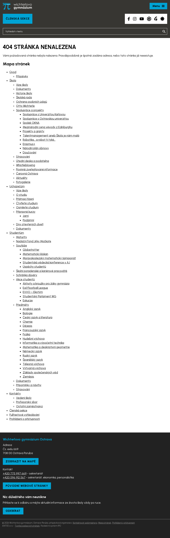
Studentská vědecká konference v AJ (46, 262)
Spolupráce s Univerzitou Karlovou (44, 114)
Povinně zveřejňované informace (37, 169)
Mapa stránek (104, 523)
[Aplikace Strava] (162, 19)
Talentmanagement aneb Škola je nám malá (51, 135)
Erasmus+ (29, 144)
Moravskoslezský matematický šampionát (49, 258)
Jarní (26, 215)
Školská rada (24, 97)
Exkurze (28, 300)
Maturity (21, 237)
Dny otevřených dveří (29, 224)
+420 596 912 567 (14, 477)
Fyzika (26, 334)
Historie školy (24, 93)
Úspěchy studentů (34, 266)
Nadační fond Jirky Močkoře (33, 241)
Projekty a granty (33, 131)
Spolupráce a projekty (30, 110)
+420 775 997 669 (15, 473)
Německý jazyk (32, 351)
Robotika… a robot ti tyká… (39, 139)
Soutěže (21, 245)
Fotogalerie (23, 182)
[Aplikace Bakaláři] (149, 19)
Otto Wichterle (25, 106)
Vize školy (22, 84)
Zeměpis (28, 376)
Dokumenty (23, 89)
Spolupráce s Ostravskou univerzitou (46, 118)
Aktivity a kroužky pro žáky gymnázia (46, 283)
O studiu (21, 194)
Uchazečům (17, 186)
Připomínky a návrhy (28, 385)
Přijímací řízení (25, 199)
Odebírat (13, 510)
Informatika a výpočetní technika (43, 342)
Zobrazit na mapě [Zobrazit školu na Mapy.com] (21, 461)
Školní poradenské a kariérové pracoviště (41, 271)
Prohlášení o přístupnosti (24, 419)
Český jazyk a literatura (37, 317)
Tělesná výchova (33, 364)
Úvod (12, 72)
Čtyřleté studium (27, 203)
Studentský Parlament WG (39, 296)
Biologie (28, 313)
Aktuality (21, 177)
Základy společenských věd (40, 372)
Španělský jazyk (33, 359)
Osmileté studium (27, 207)
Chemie (28, 321)
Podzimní (28, 220)
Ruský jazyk (30, 355)
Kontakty (15, 393)
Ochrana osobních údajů (31, 101)
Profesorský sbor (27, 402)
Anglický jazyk (32, 309)
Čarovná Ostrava (27, 173)
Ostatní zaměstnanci (29, 406)
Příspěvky (22, 76)
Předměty (22, 304)
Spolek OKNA (31, 122)
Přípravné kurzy (25, 211)
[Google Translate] (155, 19)
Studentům (16, 232)
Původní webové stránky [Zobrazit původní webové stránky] (27, 485)
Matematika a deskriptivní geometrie (46, 347)
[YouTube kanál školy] (142, 18)
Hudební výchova (33, 338)
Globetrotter (31, 249)
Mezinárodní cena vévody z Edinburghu (47, 127)
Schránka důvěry (26, 275)
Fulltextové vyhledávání (24, 414)
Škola (12, 80)
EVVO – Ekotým (33, 292)
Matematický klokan (35, 254)
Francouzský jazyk (34, 330)
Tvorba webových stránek (27, 526)
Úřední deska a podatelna (32, 161)
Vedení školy (24, 397)
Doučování (29, 152)
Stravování (23, 156)
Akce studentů (25, 279)
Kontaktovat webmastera (85, 523)
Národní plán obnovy (36, 148)
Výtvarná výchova (34, 368)
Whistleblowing (25, 165)
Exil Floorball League (35, 287)
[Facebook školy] (129, 19)
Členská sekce (18, 18)
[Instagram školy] (134, 19)
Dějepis (27, 325)
